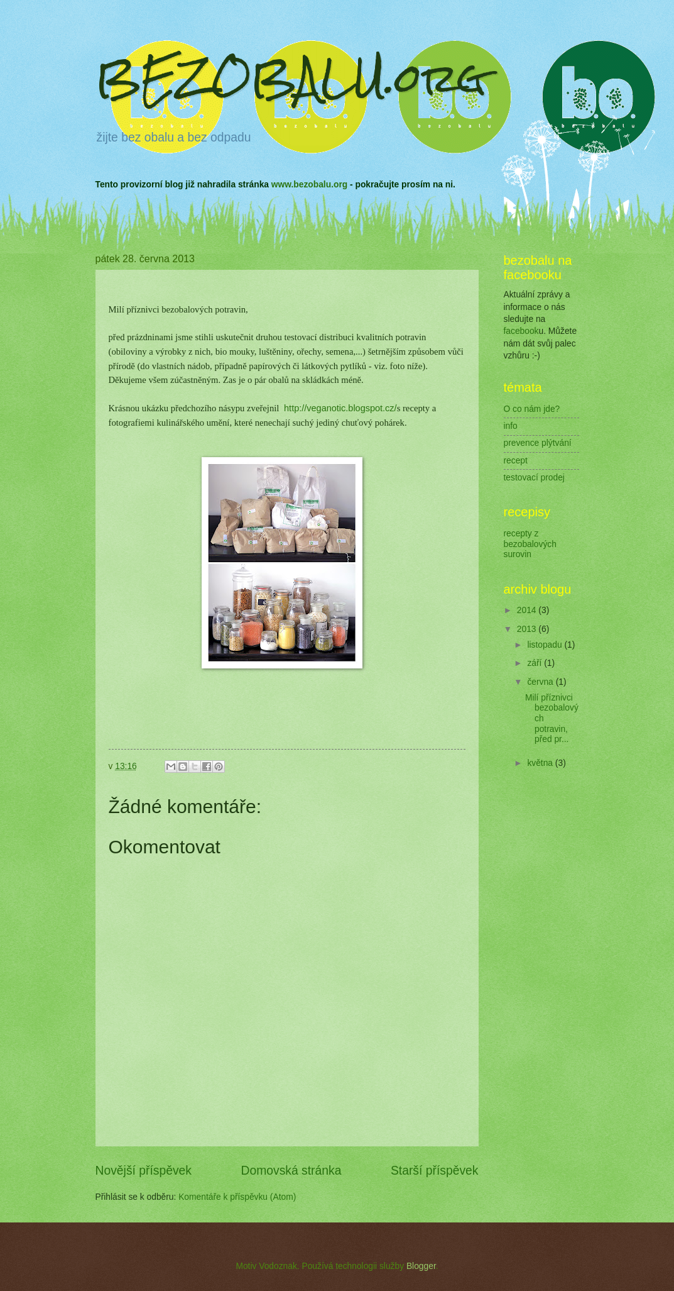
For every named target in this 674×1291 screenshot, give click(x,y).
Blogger (421, 1266)
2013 (528, 629)
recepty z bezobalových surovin (530, 544)
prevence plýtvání (538, 443)
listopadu (545, 645)
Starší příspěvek (435, 1170)
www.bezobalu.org (309, 184)
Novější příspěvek (143, 1170)
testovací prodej (534, 477)
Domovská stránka (291, 1170)
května (541, 763)
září (535, 663)
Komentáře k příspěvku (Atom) (237, 1197)
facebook (521, 331)
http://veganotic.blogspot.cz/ (340, 408)
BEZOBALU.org (290, 77)
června (541, 682)
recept (516, 460)
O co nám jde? (532, 409)
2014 (528, 610)
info (511, 426)
